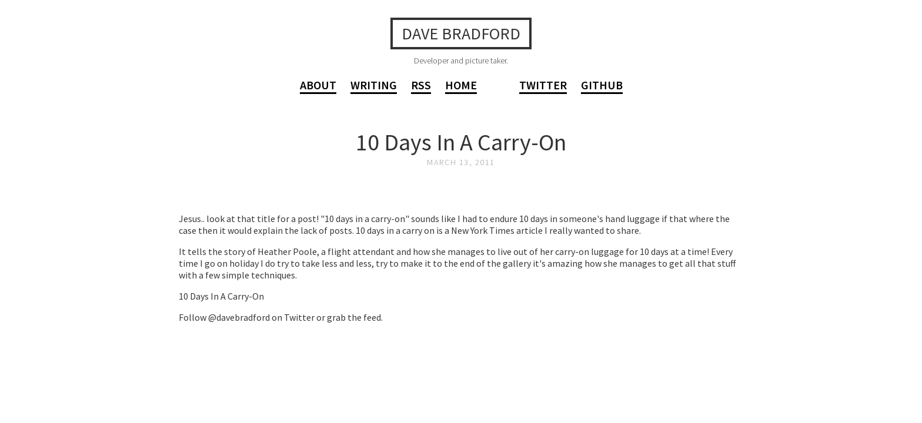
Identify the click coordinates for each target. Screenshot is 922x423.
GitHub (602, 85)
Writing (373, 85)
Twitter (543, 85)
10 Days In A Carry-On (461, 142)
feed (372, 317)
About (318, 85)
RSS (421, 85)
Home (461, 85)
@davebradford (239, 317)
